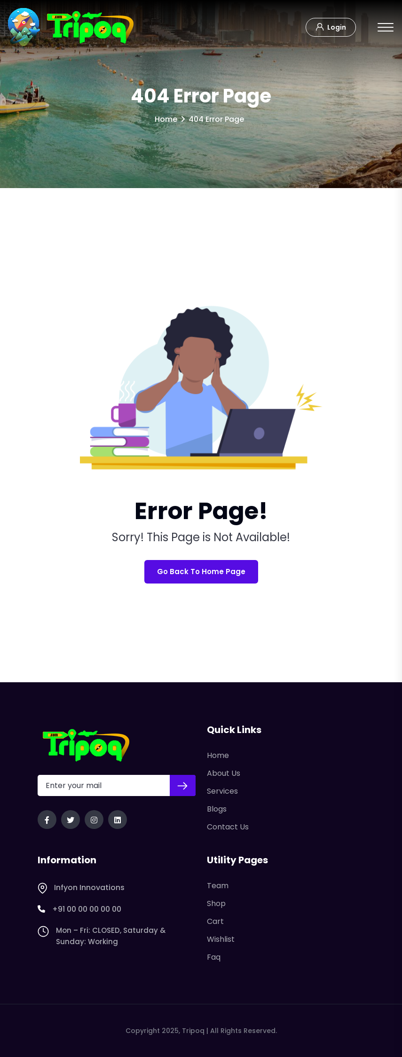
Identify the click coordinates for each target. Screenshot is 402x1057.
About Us (223, 773)
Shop (216, 903)
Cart (215, 921)
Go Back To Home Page (201, 571)
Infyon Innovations (81, 888)
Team (218, 885)
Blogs (217, 809)
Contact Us (228, 826)
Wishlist (221, 939)
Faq (214, 957)
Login (330, 26)
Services (222, 791)
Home (166, 119)
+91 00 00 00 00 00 (79, 909)
